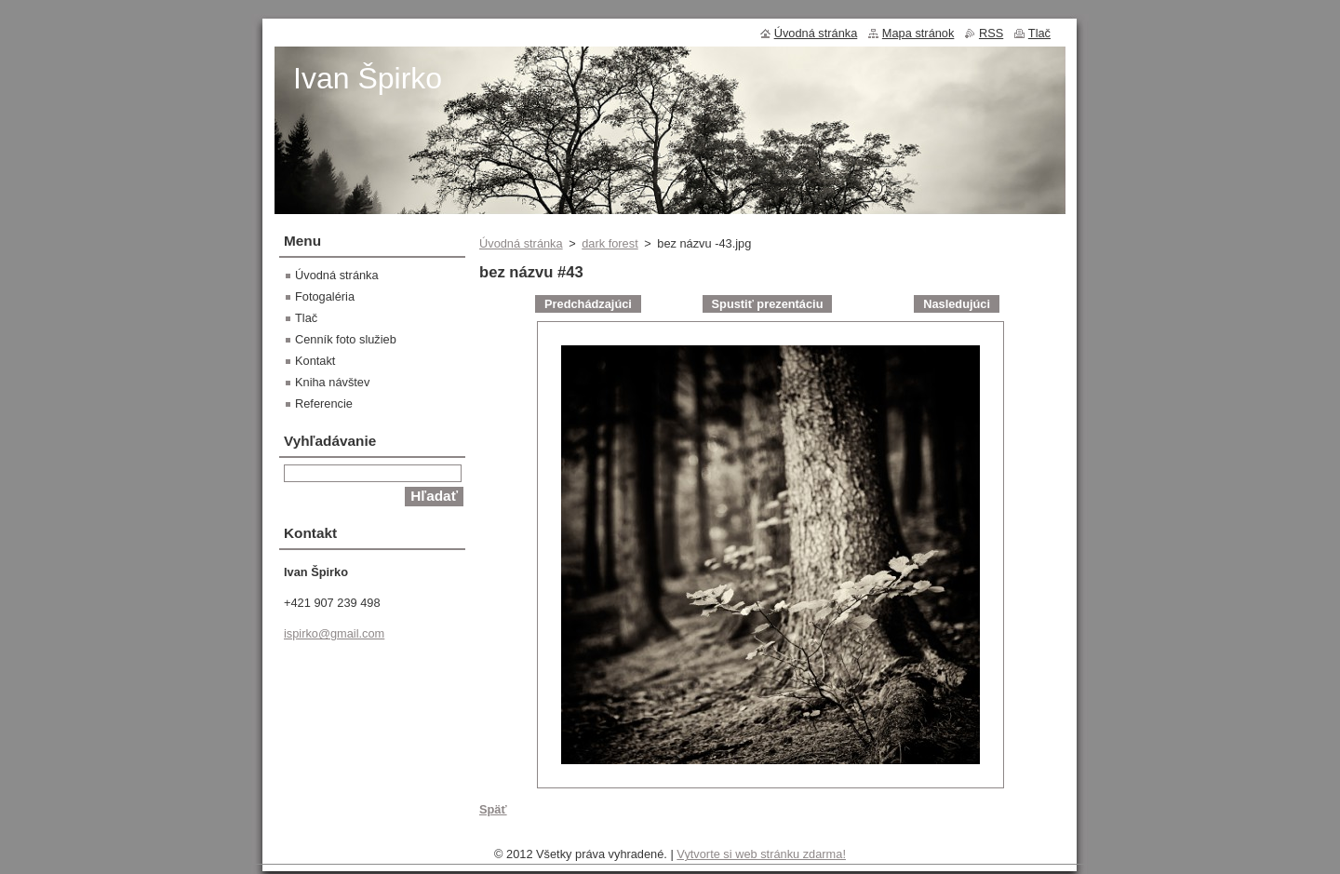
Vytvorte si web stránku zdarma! (761, 854)
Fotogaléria (325, 296)
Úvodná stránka (521, 243)
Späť (493, 809)
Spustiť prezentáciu (768, 304)
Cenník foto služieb (345, 339)
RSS (991, 33)
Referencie (324, 403)
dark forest (609, 243)
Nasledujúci (956, 304)
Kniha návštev (332, 382)
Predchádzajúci (588, 304)
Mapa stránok (918, 33)
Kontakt (315, 361)
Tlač (306, 318)
